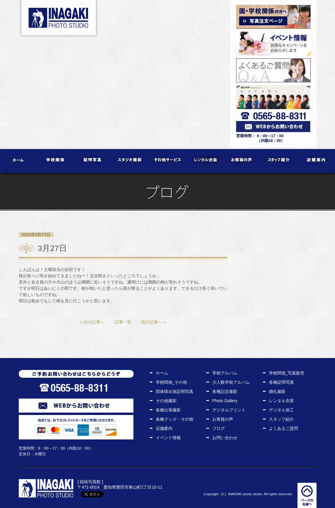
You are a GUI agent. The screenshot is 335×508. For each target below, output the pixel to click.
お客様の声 (242, 161)
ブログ (218, 428)
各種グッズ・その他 (174, 419)
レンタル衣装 (204, 161)
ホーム (18, 161)
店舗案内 (316, 161)
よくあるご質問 (283, 428)
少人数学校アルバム (231, 382)
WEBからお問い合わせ (76, 406)
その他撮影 (166, 400)
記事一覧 (123, 322)
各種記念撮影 (224, 391)
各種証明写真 (281, 382)
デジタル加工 (281, 410)
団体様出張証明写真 (174, 391)
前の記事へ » (153, 322)
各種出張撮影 (168, 410)
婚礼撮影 (277, 391)
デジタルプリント (229, 410)
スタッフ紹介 (279, 161)
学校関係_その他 (171, 382)
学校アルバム (224, 373)
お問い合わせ (224, 437)
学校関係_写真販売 (287, 373)
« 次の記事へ (92, 322)
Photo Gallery (225, 400)
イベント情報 (168, 437)
